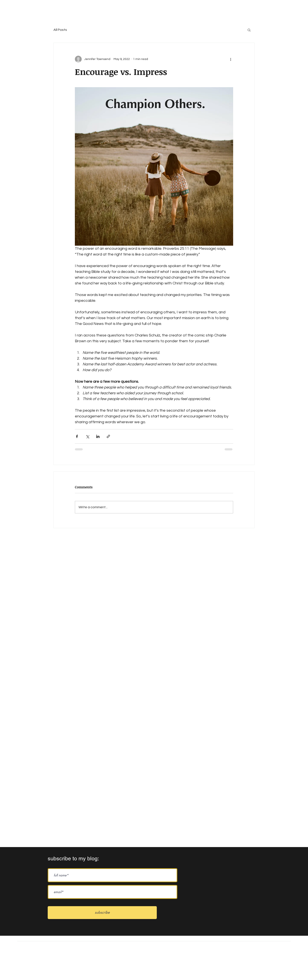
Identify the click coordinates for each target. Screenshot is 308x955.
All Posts (60, 29)
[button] (249, 29)
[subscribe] (102, 912)
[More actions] (230, 59)
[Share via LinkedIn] (98, 436)
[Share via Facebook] (77, 436)
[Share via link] (108, 436)
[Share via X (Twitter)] (87, 436)
